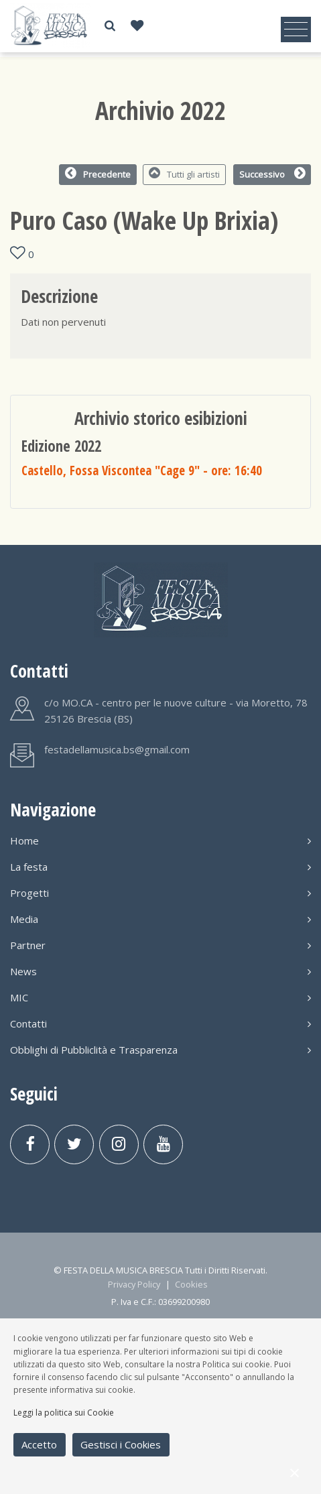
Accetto (39, 1444)
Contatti (160, 1023)
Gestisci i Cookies (120, 1444)
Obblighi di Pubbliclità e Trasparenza (160, 1049)
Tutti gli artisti (184, 173)
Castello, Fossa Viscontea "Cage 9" (141, 470)
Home (160, 840)
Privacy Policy (134, 1284)
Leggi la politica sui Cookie (63, 1412)
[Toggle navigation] (296, 29)
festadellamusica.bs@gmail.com (117, 749)
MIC (160, 997)
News (160, 971)
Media (160, 919)
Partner (160, 945)
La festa (160, 866)
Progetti (160, 892)
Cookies (191, 1284)
